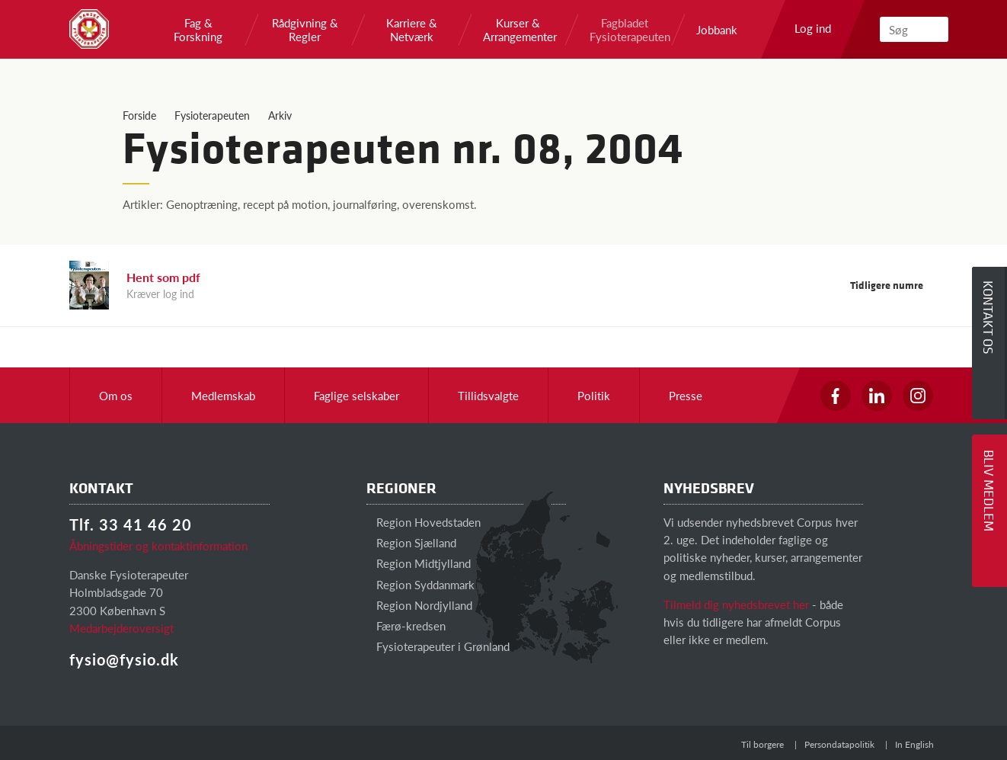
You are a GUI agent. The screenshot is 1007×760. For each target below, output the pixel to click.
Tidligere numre (894, 284)
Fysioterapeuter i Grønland (438, 646)
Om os (116, 395)
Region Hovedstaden (423, 522)
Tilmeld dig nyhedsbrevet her (736, 604)
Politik (593, 395)
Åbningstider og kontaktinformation (158, 545)
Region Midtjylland (418, 563)
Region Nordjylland (419, 605)
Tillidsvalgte (488, 395)
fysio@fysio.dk (124, 659)
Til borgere (762, 744)
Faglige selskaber (356, 395)
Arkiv (280, 115)
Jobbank (716, 30)
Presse (685, 395)
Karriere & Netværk (411, 29)
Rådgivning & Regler (305, 29)
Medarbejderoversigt (121, 628)
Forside (139, 115)
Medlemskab (223, 395)
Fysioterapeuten (212, 115)
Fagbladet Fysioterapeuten (625, 29)
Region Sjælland (411, 542)
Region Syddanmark (420, 584)
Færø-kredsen (406, 625)
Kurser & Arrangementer (518, 29)
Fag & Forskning (198, 29)
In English (914, 744)
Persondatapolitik (839, 744)
